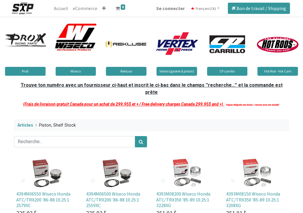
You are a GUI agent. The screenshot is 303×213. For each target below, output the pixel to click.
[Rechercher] (141, 141)
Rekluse (126, 71)
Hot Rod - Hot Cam (277, 71)
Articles (25, 125)
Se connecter (168, 8)
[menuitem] (63, 8)
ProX (25, 71)
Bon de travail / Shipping (257, 8)
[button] (106, 8)
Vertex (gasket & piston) (176, 71)
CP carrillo (227, 71)
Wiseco (75, 71)
